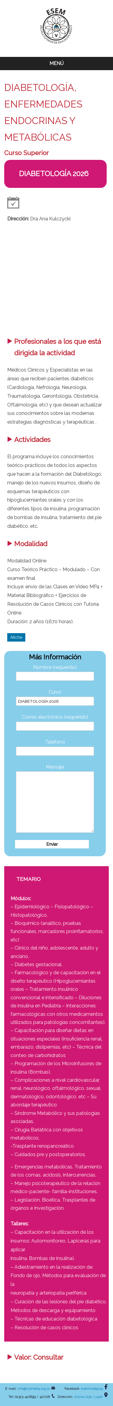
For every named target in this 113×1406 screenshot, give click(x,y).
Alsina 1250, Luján (88, 1397)
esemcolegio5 (92, 1388)
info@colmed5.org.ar (33, 1388)
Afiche (16, 637)
